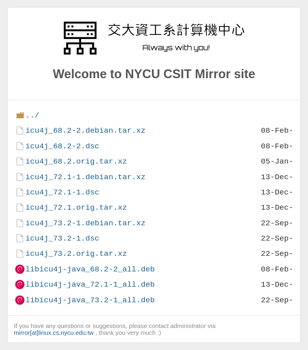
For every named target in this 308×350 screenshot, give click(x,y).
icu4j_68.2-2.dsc (62, 146)
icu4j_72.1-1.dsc (62, 192)
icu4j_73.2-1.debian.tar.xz (85, 223)
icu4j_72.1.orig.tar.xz (76, 207)
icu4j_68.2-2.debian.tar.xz (85, 130)
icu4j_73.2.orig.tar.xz (76, 253)
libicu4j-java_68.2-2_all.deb (89, 269)
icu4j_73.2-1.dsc (62, 238)
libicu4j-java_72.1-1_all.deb (89, 284)
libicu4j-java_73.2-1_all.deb (89, 300)
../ (32, 115)
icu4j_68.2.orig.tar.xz (76, 161)
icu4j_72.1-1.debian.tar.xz (85, 177)
